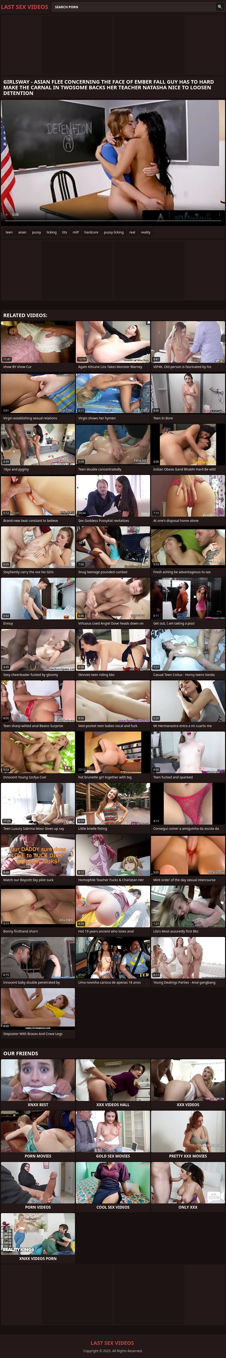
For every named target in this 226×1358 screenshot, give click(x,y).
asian (22, 232)
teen (9, 232)
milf (76, 232)
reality (146, 232)
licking (52, 232)
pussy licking (114, 232)
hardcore (91, 232)
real (132, 232)
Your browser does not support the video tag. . (113, 163)
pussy (36, 232)
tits (64, 232)
